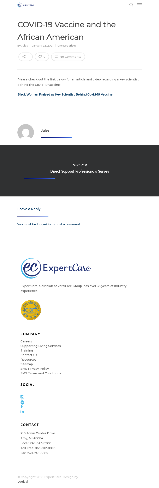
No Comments (68, 56)
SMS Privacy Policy (34, 368)
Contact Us (28, 355)
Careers (26, 341)
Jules (24, 45)
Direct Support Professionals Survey (79, 170)
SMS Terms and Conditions (40, 373)
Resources (28, 359)
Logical (22, 481)
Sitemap (26, 364)
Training (26, 350)
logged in (44, 224)
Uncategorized (67, 45)
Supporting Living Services (40, 345)
